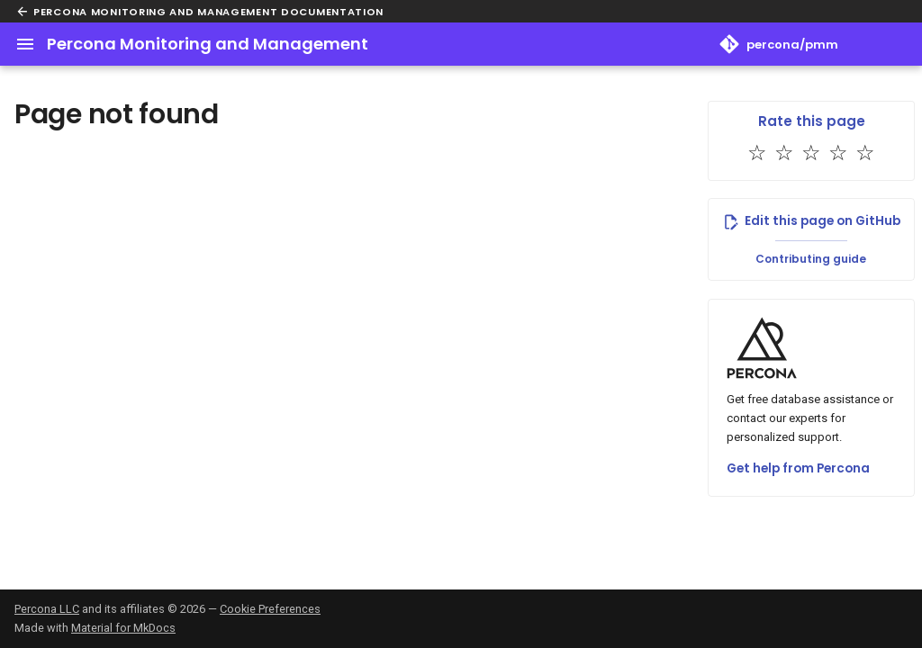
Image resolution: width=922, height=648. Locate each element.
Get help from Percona (798, 468)
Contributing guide (810, 258)
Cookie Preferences (270, 609)
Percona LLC (46, 609)
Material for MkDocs (123, 627)
